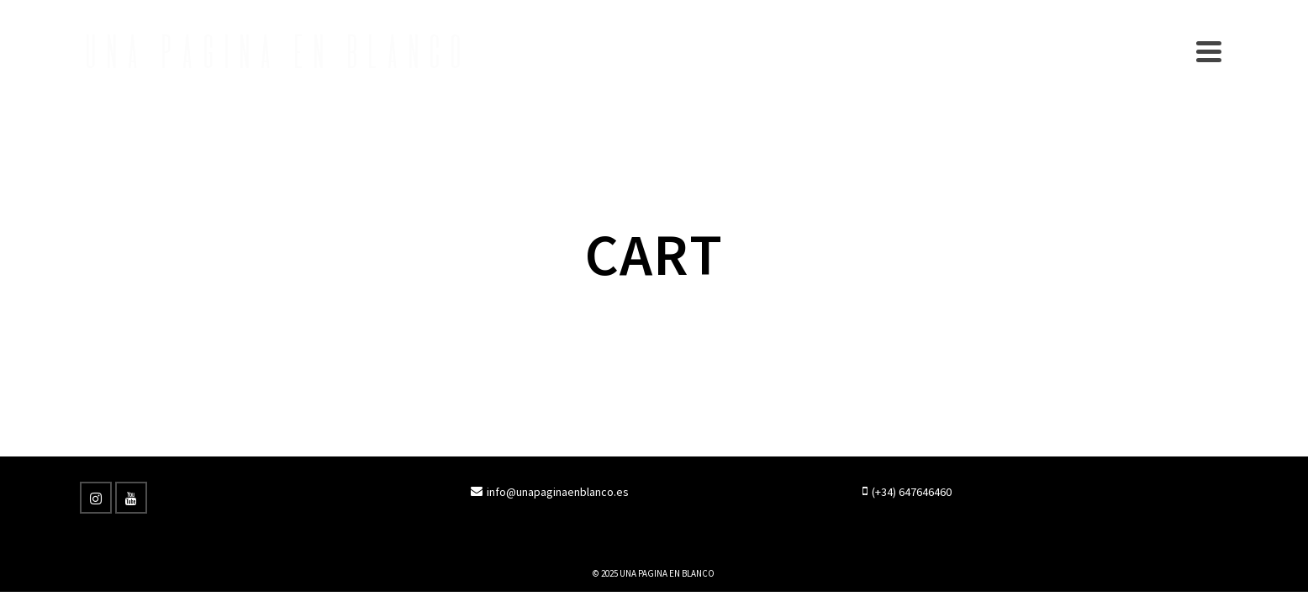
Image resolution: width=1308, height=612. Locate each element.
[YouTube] (131, 498)
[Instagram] (96, 498)
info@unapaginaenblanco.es (550, 491)
